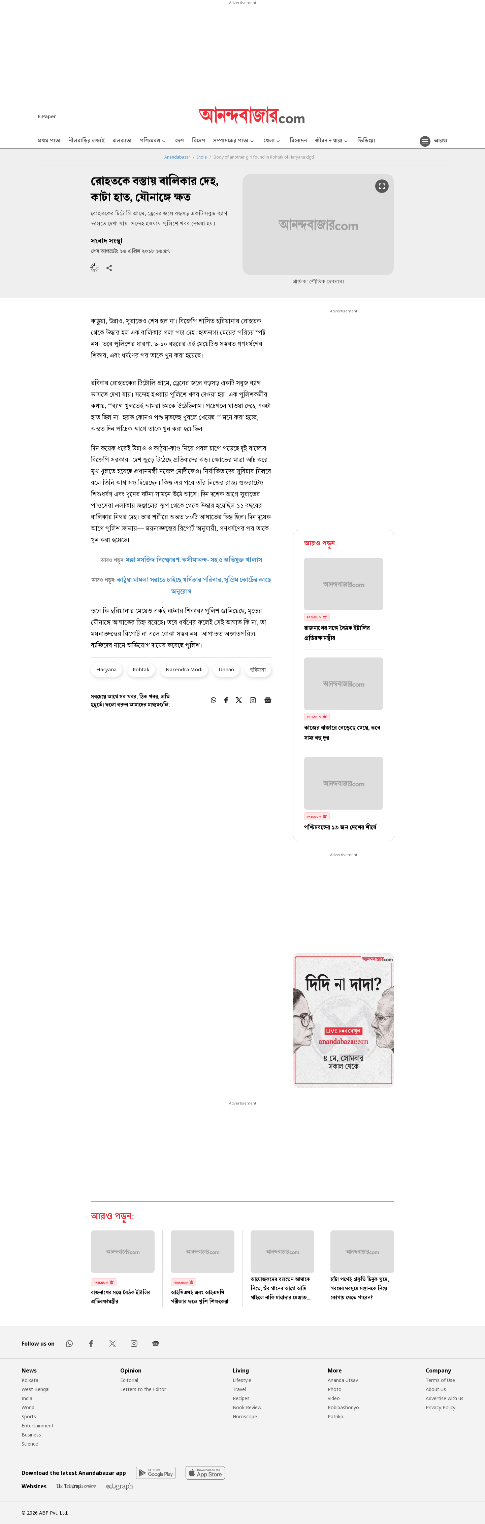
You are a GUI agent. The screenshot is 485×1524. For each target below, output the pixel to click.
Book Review (247, 1407)
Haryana (106, 669)
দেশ (179, 141)
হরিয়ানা (258, 669)
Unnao (226, 669)
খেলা (272, 141)
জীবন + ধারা (332, 141)
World (28, 1407)
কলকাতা (122, 141)
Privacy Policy (440, 1407)
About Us (436, 1389)
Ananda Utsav (343, 1380)
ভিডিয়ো (366, 141)
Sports (29, 1416)
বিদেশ (198, 141)
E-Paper (47, 116)
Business (31, 1434)
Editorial (129, 1380)
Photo (335, 1389)
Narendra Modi (184, 669)
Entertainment (38, 1425)
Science (30, 1444)
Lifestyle (242, 1380)
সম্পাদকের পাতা (234, 141)
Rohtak (141, 669)
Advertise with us (444, 1398)
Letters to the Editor (143, 1389)
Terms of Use (440, 1380)
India (202, 157)
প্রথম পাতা (49, 141)
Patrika (335, 1416)
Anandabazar (177, 157)
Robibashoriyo (343, 1407)
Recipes (241, 1398)
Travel (239, 1389)
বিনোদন (298, 141)
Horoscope (245, 1416)
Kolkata (30, 1380)
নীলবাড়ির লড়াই (86, 141)
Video (334, 1398)
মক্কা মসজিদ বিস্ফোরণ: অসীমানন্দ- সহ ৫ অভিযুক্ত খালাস (194, 560)
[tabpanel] (343, 1021)
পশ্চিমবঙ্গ (153, 141)
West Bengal (36, 1389)
